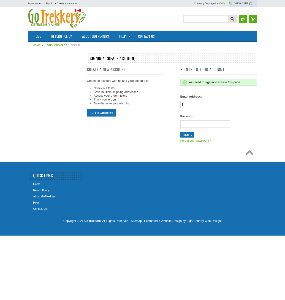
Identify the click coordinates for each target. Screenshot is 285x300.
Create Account (101, 112)
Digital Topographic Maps (46, 156)
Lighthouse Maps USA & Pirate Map (53, 194)
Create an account (67, 3)
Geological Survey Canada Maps (51, 117)
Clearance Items (41, 210)
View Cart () (243, 3)
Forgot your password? (195, 140)
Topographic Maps (42, 82)
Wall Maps (37, 132)
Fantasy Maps (39, 202)
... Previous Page (55, 45)
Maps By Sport (40, 109)
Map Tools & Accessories (46, 163)
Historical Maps (40, 140)
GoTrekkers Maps (42, 101)
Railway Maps (39, 186)
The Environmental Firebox (47, 179)
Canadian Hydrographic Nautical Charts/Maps (51, 92)
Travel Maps (38, 125)
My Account (34, 3)
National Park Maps (43, 67)
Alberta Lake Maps (42, 148)
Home (37, 45)
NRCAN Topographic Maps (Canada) (53, 74)
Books (34, 171)
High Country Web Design (204, 285)
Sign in (49, 3)
